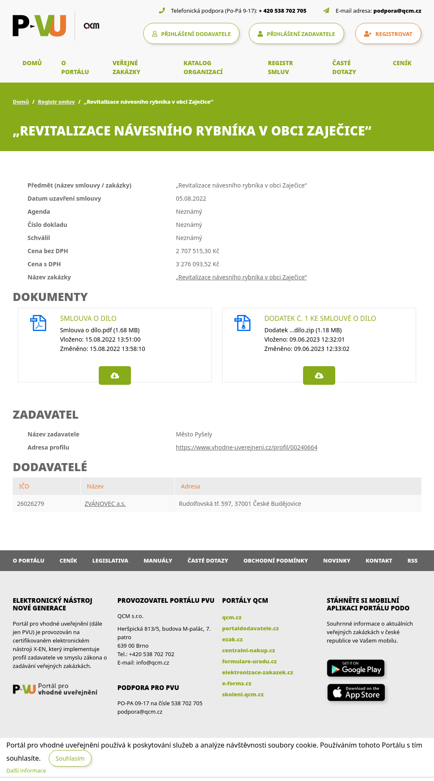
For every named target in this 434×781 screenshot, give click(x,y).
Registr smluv (56, 101)
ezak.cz (232, 639)
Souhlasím (70, 758)
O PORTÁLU (75, 67)
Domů (21, 101)
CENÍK (402, 63)
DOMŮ (32, 63)
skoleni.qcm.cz (243, 694)
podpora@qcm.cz (397, 10)
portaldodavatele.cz (250, 628)
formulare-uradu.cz (249, 661)
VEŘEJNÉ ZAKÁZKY (126, 67)
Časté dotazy (207, 560)
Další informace (26, 770)
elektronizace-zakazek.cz (257, 672)
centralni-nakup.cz (248, 650)
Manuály (158, 560)
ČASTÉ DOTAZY (344, 67)
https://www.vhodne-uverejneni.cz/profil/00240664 (246, 447)
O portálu (29, 560)
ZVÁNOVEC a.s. (105, 504)
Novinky (337, 560)
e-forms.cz (236, 683)
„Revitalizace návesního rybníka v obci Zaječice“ (241, 277)
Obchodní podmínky (275, 560)
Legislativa (110, 560)
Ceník (68, 560)
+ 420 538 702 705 (283, 10)
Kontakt (379, 560)
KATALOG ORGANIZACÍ (203, 67)
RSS (413, 560)
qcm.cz (232, 617)
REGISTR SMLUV (280, 67)
